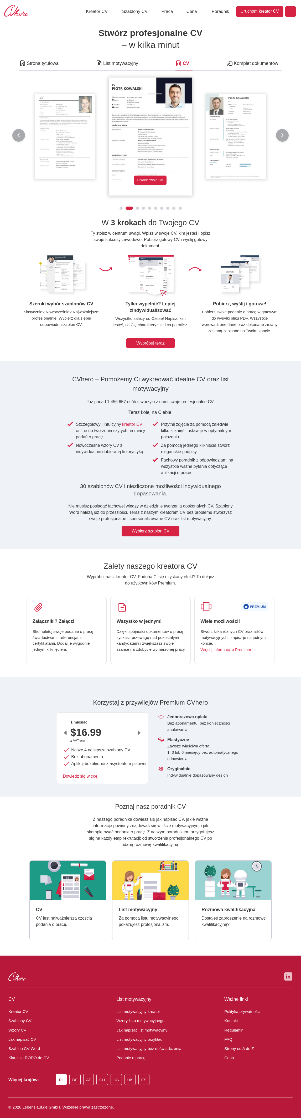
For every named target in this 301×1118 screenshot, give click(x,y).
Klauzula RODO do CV (27, 1049)
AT (92, 1071)
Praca (167, 11)
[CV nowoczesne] (151, 208)
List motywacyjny (119, 63)
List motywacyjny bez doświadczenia (146, 1040)
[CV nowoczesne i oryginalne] (181, 208)
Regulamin (232, 1021)
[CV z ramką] (163, 208)
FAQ (227, 1030)
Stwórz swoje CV (150, 180)
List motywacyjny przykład (137, 1030)
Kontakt (230, 1012)
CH (106, 1071)
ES (149, 1071)
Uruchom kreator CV (260, 11)
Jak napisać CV (20, 1030)
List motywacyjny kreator (136, 1003)
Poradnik (220, 11)
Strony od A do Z (238, 1040)
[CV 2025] (129, 208)
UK (135, 1071)
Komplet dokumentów (257, 63)
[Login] (290, 11)
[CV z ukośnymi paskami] (157, 208)
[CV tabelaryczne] (175, 208)
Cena (191, 11)
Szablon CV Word (23, 1040)
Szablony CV (135, 11)
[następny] (282, 135)
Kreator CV (97, 11)
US (120, 1071)
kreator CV (129, 418)
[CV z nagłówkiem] (145, 208)
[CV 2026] (139, 208)
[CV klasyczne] (119, 208)
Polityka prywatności (240, 1003)
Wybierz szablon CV (150, 524)
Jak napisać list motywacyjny (139, 1021)
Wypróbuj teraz (150, 337)
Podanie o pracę (129, 1049)
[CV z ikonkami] (169, 208)
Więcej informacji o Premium (225, 643)
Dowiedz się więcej (80, 770)
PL (63, 1071)
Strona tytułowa (41, 63)
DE (77, 1071)
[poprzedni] (18, 135)
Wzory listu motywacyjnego (138, 1012)
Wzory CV (16, 1021)
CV (186, 63)
